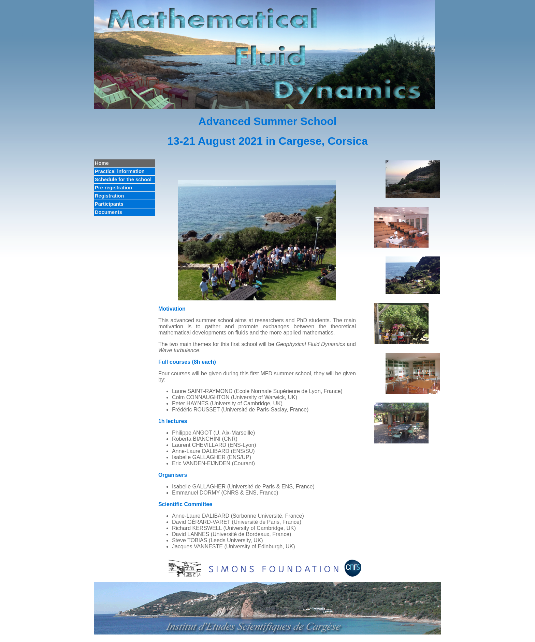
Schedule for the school (123, 179)
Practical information (120, 171)
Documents (108, 212)
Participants (109, 204)
